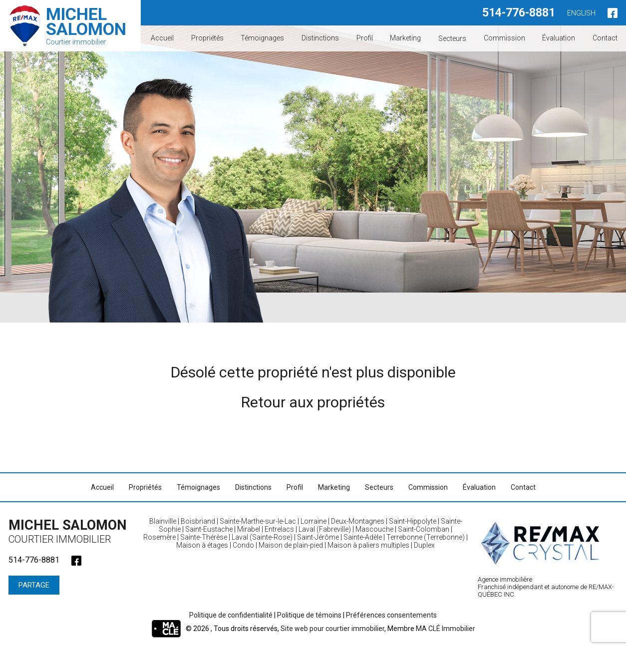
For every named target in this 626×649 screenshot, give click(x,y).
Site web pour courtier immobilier (332, 629)
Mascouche (374, 529)
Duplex (424, 545)
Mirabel (248, 529)
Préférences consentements (391, 615)
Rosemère (159, 537)
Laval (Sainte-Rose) (262, 537)
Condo (243, 545)
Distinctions (320, 38)
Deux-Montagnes (357, 521)
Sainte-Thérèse (203, 537)
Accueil (162, 38)
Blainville (162, 521)
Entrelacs (279, 529)
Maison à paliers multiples (368, 545)
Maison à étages (202, 545)
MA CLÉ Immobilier (445, 629)
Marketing (405, 38)
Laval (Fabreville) (325, 529)
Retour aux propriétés (313, 402)
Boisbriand (198, 521)
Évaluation (558, 38)
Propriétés (207, 38)
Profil (364, 38)
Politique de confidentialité (231, 615)
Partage (33, 585)
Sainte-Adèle (362, 537)
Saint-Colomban (423, 529)
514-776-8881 (518, 12)
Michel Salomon (70, 531)
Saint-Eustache (209, 529)
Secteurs (452, 38)
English (581, 13)
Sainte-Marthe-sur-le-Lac (258, 521)
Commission (504, 38)
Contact (605, 38)
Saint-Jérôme (318, 537)
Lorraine (313, 521)
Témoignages (262, 38)
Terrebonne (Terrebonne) (425, 537)
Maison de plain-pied (291, 545)
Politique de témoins (309, 615)
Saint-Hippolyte (412, 521)
